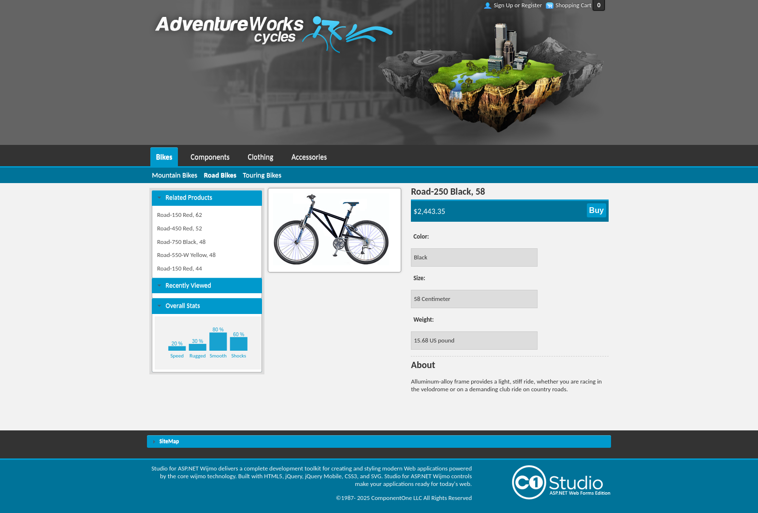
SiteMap (169, 441)
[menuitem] (164, 155)
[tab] (207, 197)
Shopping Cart (573, 5)
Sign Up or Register (518, 5)
